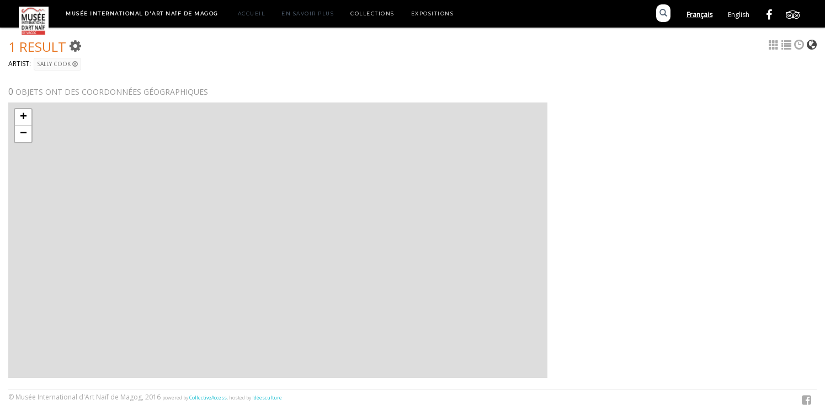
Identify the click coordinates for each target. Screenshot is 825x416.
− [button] (23, 134)
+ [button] (23, 117)
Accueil (251, 13)
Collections (372, 13)
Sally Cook (57, 64)
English (738, 14)
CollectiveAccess (208, 398)
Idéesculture (267, 398)
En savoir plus (307, 13)
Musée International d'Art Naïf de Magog (142, 13)
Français (699, 14)
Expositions (432, 13)
